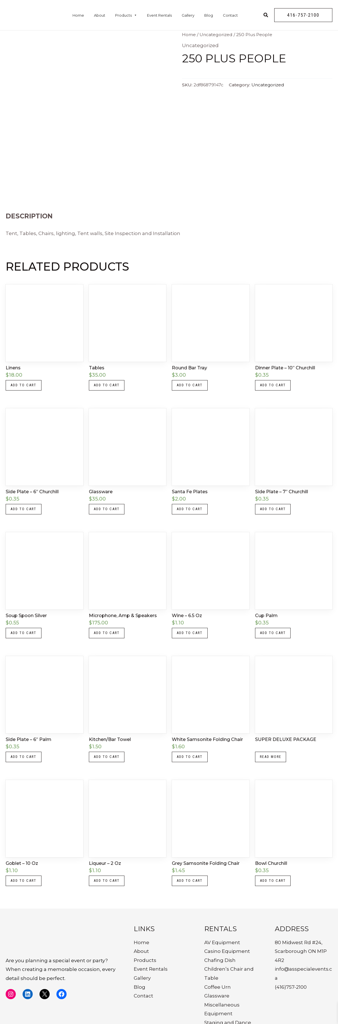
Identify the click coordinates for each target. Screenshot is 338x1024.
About (99, 15)
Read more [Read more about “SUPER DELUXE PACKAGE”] (273, 766)
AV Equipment (222, 955)
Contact (230, 15)
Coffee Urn (217, 1000)
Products (126, 15)
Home (78, 15)
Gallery (188, 15)
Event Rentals (159, 15)
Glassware (216, 1008)
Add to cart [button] (25, 386)
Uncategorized (215, 34)
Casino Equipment (227, 964)
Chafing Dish (220, 973)
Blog (208, 15)
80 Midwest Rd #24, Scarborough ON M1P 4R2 (301, 964)
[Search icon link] (266, 16)
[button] (303, 15)
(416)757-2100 (291, 1000)
